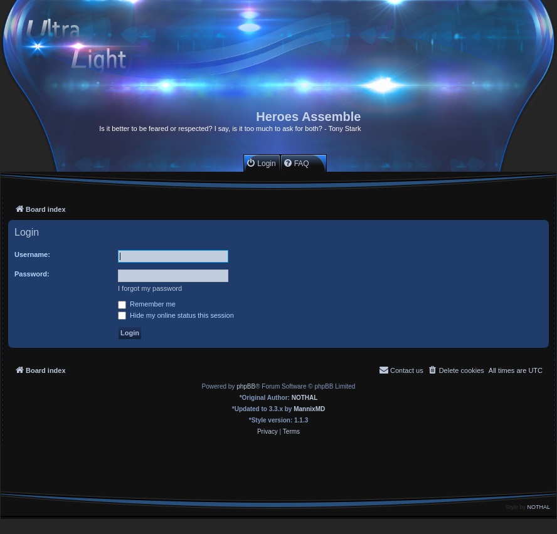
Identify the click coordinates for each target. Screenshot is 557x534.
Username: (32, 254)
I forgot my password (150, 288)
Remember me (147, 304)
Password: (32, 274)
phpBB (245, 386)
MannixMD (309, 409)
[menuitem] (260, 163)
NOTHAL (305, 397)
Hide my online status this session (176, 315)
